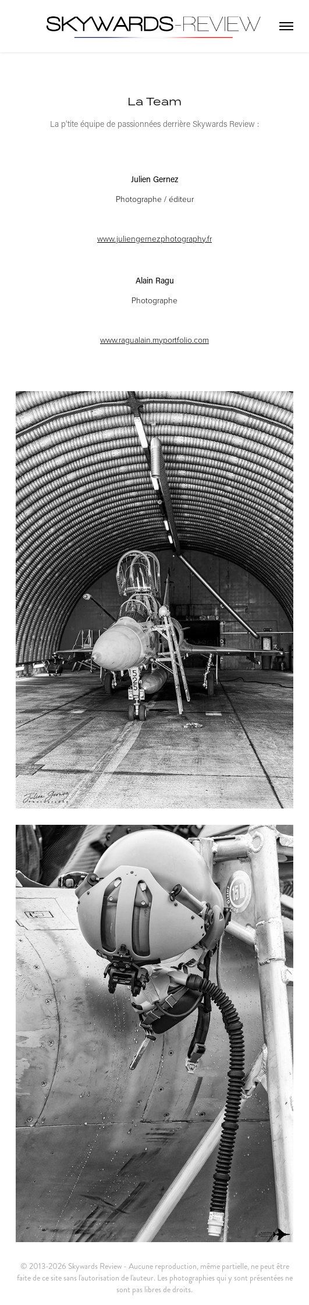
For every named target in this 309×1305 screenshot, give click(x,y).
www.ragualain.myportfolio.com (154, 339)
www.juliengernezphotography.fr (154, 238)
